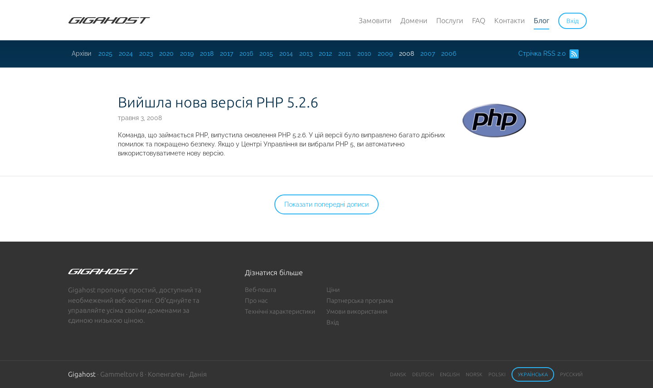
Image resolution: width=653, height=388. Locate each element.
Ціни (333, 289)
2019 (187, 53)
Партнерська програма (359, 300)
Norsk (474, 374)
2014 (286, 53)
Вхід (332, 322)
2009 (385, 53)
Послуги (449, 20)
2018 (207, 53)
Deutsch (423, 374)
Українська (533, 374)
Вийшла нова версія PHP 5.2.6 (218, 102)
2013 (305, 53)
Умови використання (356, 311)
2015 (266, 53)
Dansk (398, 374)
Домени (413, 20)
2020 (166, 53)
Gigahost (82, 374)
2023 (146, 53)
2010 (364, 53)
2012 (325, 53)
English (450, 374)
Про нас (256, 300)
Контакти (509, 20)
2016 (246, 53)
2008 (406, 53)
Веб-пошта (260, 289)
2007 (427, 53)
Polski (497, 374)
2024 (126, 53)
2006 (448, 53)
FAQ (478, 20)
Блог (541, 20)
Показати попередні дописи (326, 204)
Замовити (375, 20)
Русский (571, 374)
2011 (344, 53)
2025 (105, 53)
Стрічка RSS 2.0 (548, 53)
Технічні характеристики (280, 311)
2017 (226, 53)
